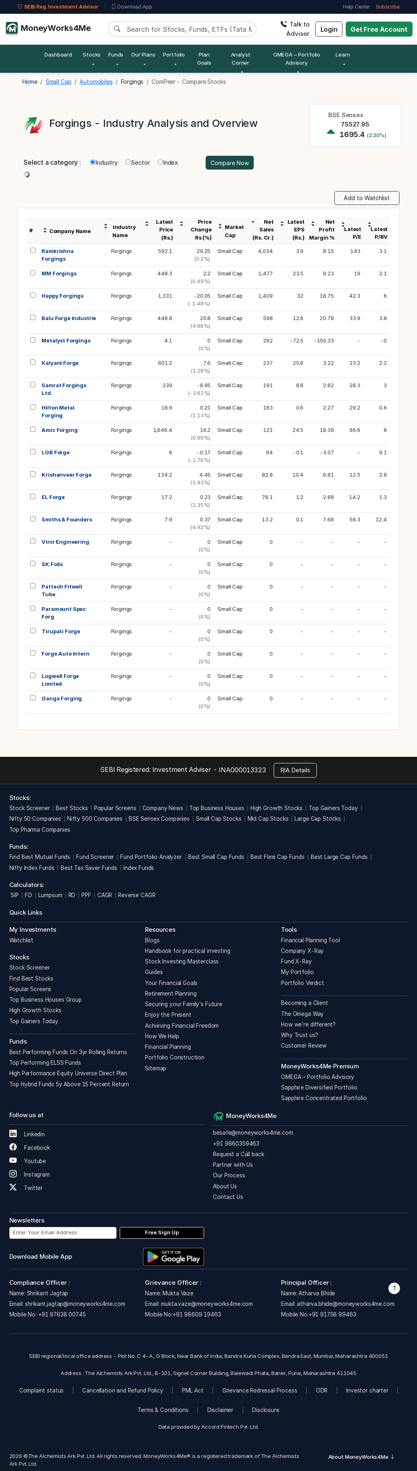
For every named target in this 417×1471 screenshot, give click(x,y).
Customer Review (304, 1045)
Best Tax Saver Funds (89, 868)
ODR (322, 1390)
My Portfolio (297, 972)
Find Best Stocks (31, 978)
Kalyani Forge (60, 363)
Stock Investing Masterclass (182, 961)
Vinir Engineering (65, 541)
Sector (137, 162)
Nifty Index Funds (32, 868)
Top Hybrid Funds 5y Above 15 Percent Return (69, 1084)
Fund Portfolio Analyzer (151, 857)
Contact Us (228, 1197)
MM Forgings (59, 273)
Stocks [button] (92, 54)
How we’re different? (308, 1024)
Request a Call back (238, 1154)
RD (72, 895)
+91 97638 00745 (61, 1314)
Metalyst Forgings (66, 340)
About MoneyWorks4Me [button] (361, 1457)
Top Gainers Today (333, 808)
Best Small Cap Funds (216, 857)
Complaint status (41, 1390)
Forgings (121, 251)
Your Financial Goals (171, 983)
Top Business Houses (216, 808)
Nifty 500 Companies (95, 818)
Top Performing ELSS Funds (45, 1062)
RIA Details (295, 770)
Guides (153, 972)
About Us (225, 1186)
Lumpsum (50, 895)
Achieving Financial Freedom (182, 1025)
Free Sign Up (162, 1232)
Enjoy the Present (168, 1014)
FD (28, 895)
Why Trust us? (299, 1035)
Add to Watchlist (367, 197)
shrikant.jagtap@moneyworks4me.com (75, 1304)
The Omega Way (302, 1014)
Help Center (356, 7)
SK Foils (52, 564)
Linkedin (27, 1134)
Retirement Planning (170, 993)
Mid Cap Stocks (268, 818)
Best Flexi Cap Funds (277, 857)
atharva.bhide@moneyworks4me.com (345, 1304)
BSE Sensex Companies (159, 818)
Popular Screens (115, 808)
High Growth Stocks (276, 808)
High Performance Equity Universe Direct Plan (68, 1073)
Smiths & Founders (67, 519)
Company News (163, 808)
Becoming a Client (304, 1003)
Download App (131, 7)
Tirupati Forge (61, 631)
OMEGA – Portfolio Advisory (317, 1077)
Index (168, 162)
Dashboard (58, 54)
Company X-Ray (302, 951)
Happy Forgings (62, 295)
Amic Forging (59, 430)
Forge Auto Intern (65, 653)
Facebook (29, 1147)
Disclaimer (220, 1410)
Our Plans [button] (143, 54)
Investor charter (367, 1390)
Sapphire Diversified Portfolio (319, 1087)
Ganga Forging (62, 698)
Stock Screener (29, 808)
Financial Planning (168, 1047)
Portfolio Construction (174, 1057)
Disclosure (265, 1410)
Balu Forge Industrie (69, 318)
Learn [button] (343, 54)
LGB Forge (56, 452)
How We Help (162, 1036)
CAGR (104, 895)
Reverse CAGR (136, 895)
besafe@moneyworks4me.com (253, 1132)
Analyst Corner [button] (240, 58)
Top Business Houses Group (45, 999)
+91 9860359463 (236, 1143)
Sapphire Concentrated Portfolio (324, 1098)
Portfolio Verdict (302, 983)
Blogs (152, 940)
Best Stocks (72, 808)
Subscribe (387, 7)
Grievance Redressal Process (259, 1390)
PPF (86, 895)
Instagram (29, 1174)
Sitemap (155, 1068)
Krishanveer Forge (66, 474)
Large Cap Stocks (317, 818)
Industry (104, 162)
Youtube (27, 1161)
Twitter (26, 1188)
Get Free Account (379, 29)
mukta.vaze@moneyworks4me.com (207, 1304)
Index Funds (138, 868)
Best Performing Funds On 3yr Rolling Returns (68, 1052)
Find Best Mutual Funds (39, 857)
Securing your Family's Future (183, 1004)
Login (329, 29)
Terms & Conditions (163, 1410)
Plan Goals (204, 58)
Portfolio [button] (174, 54)
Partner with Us (233, 1165)
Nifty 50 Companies (35, 818)
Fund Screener (95, 857)
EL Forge (53, 497)
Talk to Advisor (295, 28)
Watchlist (21, 940)
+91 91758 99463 (332, 1314)
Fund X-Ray (296, 961)
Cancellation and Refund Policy (122, 1390)
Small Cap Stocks (218, 818)
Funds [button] (115, 54)
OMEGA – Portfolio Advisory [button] (296, 58)
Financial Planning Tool (310, 940)
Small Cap (230, 251)
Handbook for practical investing (187, 951)
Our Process (229, 1175)
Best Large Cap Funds (339, 857)
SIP (14, 895)
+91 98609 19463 (197, 1314)
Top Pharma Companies (39, 829)
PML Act (193, 1390)
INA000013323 (242, 770)
